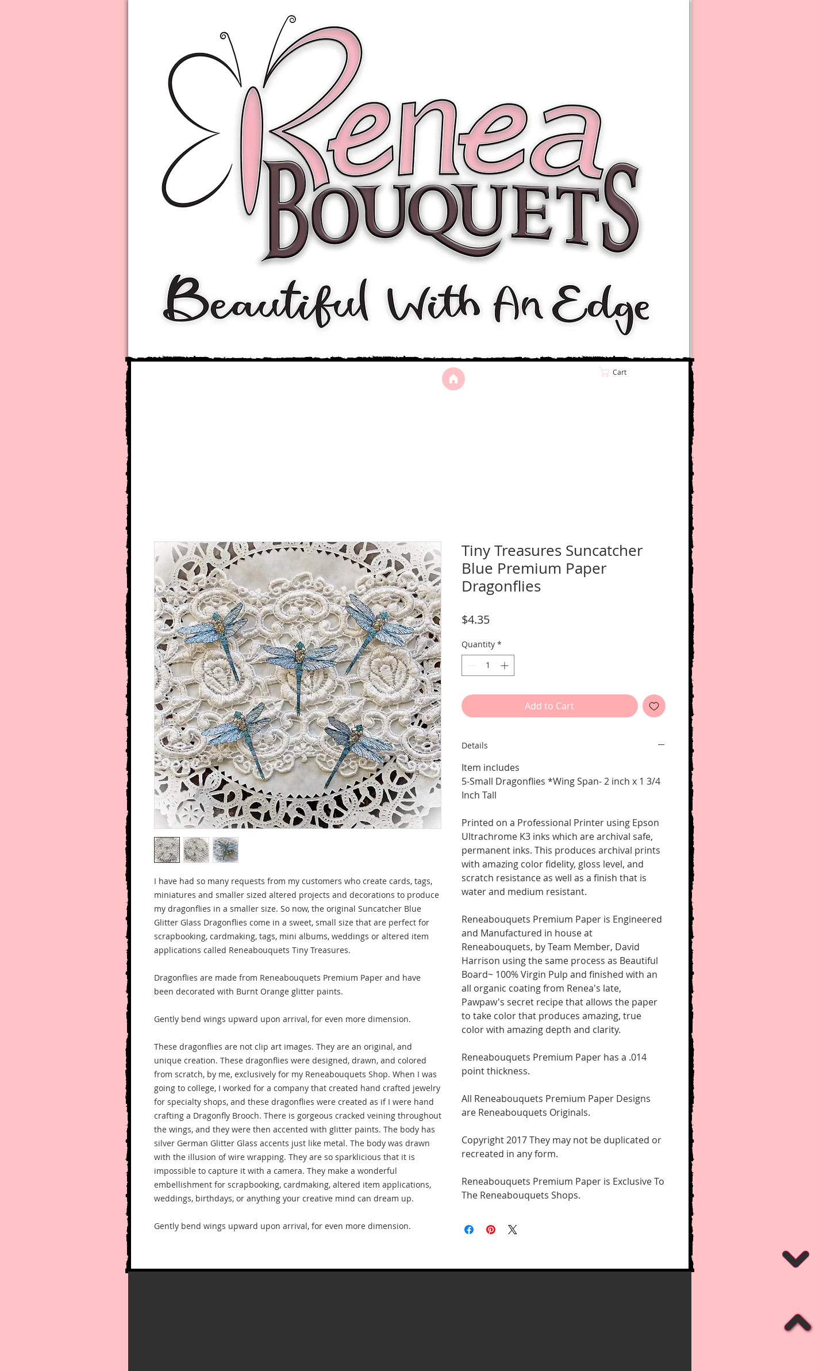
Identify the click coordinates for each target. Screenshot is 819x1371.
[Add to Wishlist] (654, 705)
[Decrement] (470, 665)
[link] (637, 372)
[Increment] (505, 665)
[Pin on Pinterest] (491, 1229)
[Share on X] (513, 1229)
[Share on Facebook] (469, 1229)
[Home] (453, 378)
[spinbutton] (488, 665)
